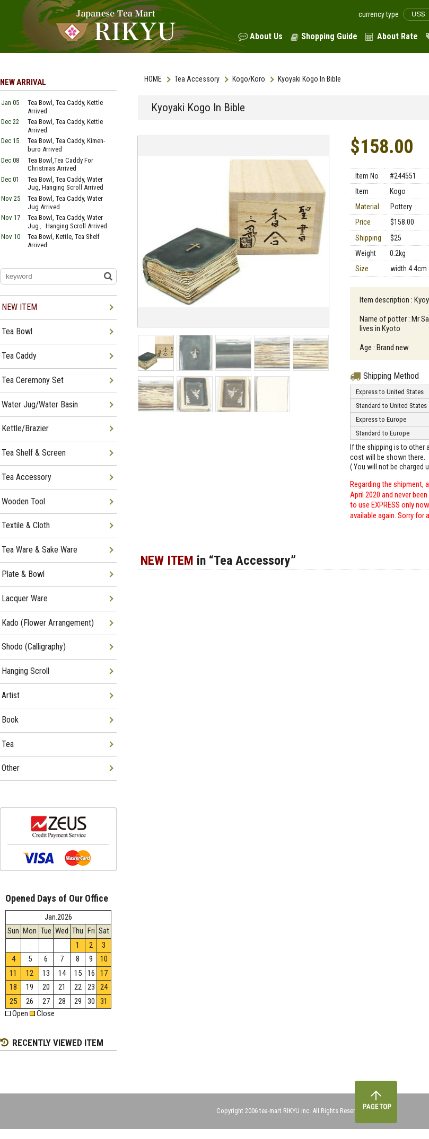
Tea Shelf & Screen (34, 453)
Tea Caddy (19, 356)
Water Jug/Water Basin (40, 404)
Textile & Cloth (26, 525)
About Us (266, 36)
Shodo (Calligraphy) (34, 647)
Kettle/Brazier (25, 428)
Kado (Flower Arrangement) (48, 623)
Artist (11, 695)
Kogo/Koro (248, 79)
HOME (153, 79)
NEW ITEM (19, 307)
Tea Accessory (197, 79)
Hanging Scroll (25, 671)
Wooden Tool (23, 501)
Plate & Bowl (23, 574)
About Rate (397, 36)
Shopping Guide (329, 36)
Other (11, 768)
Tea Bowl (17, 331)
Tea (8, 744)
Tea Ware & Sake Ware (39, 550)
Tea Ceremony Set (33, 380)
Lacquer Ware (25, 598)
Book (10, 720)
